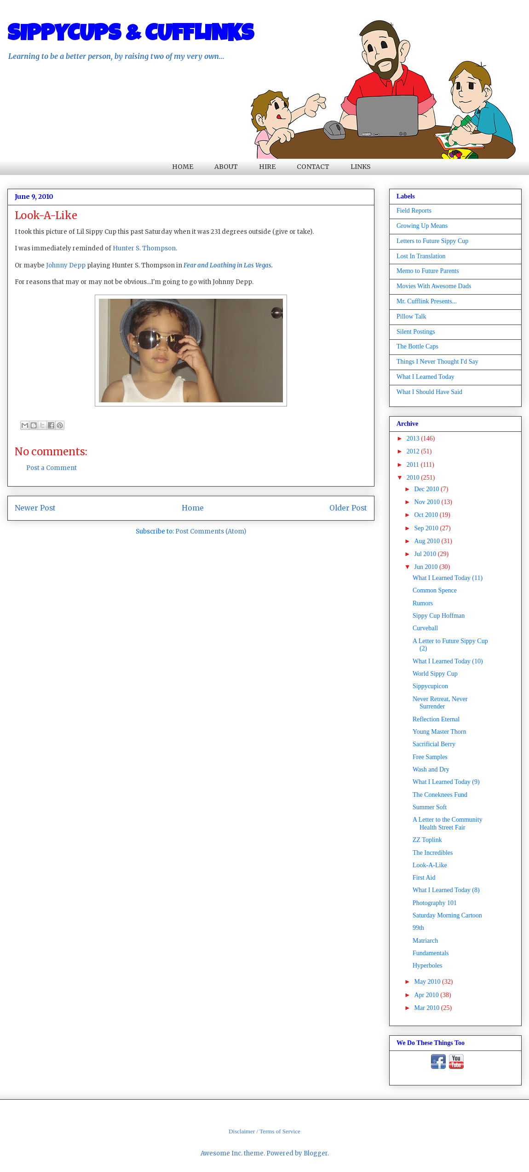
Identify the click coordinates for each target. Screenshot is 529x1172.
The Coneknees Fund (440, 794)
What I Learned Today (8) (446, 890)
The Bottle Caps (417, 346)
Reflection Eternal (436, 719)
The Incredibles (433, 852)
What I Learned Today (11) (448, 577)
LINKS (361, 166)
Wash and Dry (431, 769)
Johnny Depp (66, 265)
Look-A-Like (430, 865)
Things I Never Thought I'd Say (437, 361)
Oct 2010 (426, 514)
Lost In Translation (421, 256)
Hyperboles (428, 965)
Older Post (348, 508)
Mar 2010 (427, 1007)
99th (418, 927)
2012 (414, 451)
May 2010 (428, 981)
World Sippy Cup (435, 673)
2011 (414, 464)
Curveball (425, 628)
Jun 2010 (426, 566)
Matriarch (425, 940)
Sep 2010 (427, 528)
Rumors (423, 603)
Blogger (316, 1153)
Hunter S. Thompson (144, 248)
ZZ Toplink (427, 839)
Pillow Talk (411, 316)
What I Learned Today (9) (446, 781)
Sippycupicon (430, 686)
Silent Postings (416, 331)
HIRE (267, 166)
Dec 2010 (427, 489)
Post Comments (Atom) (210, 531)
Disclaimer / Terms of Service (264, 1131)
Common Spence (435, 590)
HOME (182, 166)
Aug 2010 (427, 541)
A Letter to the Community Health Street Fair (448, 823)
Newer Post (35, 508)
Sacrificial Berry (434, 744)
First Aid (424, 877)
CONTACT (313, 166)
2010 (414, 477)
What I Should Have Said (429, 392)
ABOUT (226, 166)
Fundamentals (431, 953)
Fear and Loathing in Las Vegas (227, 265)
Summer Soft (430, 807)
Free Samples (430, 757)
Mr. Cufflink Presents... (427, 301)
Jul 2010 (425, 554)
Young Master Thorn (439, 731)
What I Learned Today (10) (448, 661)
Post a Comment (51, 468)
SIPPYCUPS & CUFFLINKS (130, 35)
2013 (414, 438)
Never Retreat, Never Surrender (440, 703)
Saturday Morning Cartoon (447, 915)
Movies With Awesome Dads (434, 286)
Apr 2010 (427, 995)
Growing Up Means (422, 225)
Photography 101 (435, 902)
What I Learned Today (425, 376)
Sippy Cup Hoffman (439, 615)
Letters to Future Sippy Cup (432, 241)
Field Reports (414, 210)
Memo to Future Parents (428, 270)
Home (193, 508)
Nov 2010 (427, 502)
